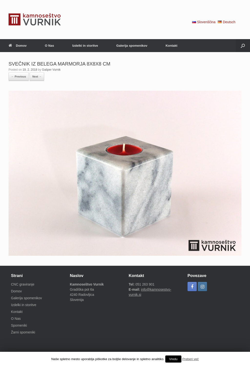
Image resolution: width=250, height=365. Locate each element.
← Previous (18, 76)
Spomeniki (19, 325)
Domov (18, 45)
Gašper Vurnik (51, 69)
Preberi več (190, 359)
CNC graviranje (22, 284)
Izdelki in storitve (85, 45)
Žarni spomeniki (23, 332)
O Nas (49, 45)
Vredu (173, 359)
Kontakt (171, 45)
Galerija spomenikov (131, 45)
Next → (37, 76)
